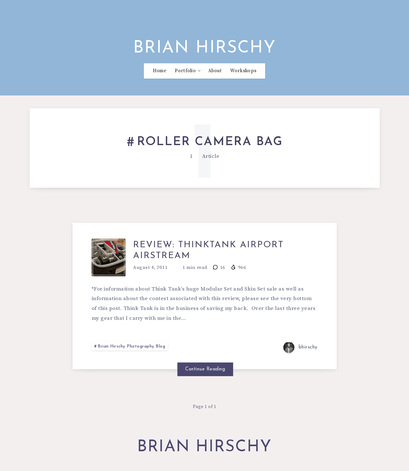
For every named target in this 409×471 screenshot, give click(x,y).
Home (159, 73)
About (215, 73)
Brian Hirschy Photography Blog (132, 350)
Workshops (243, 73)
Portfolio (185, 73)
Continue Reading (204, 372)
